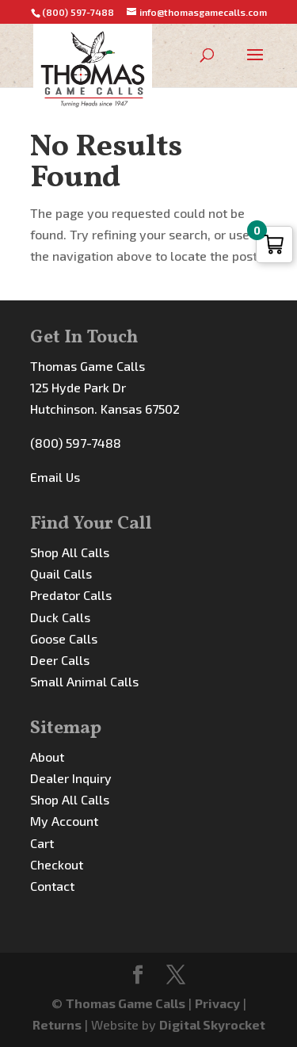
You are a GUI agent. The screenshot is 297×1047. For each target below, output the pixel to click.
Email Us (55, 476)
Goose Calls (63, 638)
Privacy (217, 1003)
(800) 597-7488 (75, 442)
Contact (52, 885)
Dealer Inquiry (71, 777)
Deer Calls (59, 659)
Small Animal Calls (84, 681)
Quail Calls (61, 573)
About (47, 756)
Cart (42, 842)
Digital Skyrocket (212, 1024)
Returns (57, 1024)
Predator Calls (71, 594)
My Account (64, 820)
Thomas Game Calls (125, 1003)
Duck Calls (60, 617)
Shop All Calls (69, 552)
